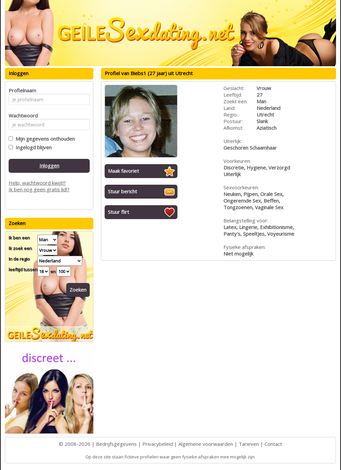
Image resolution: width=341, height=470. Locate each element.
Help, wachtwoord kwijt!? (37, 182)
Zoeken (78, 289)
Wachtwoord (21, 115)
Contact (273, 444)
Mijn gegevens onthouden (44, 138)
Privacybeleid (157, 444)
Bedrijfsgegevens (116, 444)
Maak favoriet (123, 170)
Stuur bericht (122, 191)
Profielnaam (21, 90)
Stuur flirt (118, 212)
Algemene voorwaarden (205, 444)
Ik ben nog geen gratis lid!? (39, 189)
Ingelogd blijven (32, 147)
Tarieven (249, 444)
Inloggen (49, 165)
